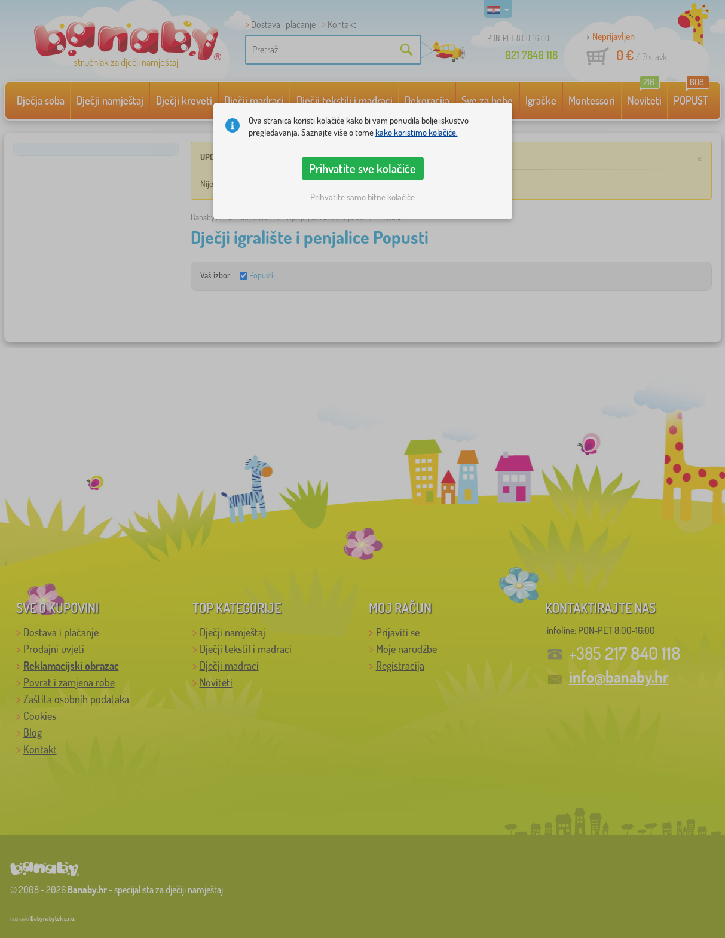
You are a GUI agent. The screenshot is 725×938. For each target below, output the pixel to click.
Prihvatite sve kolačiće (362, 168)
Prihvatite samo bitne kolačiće (362, 197)
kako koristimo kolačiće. (416, 132)
